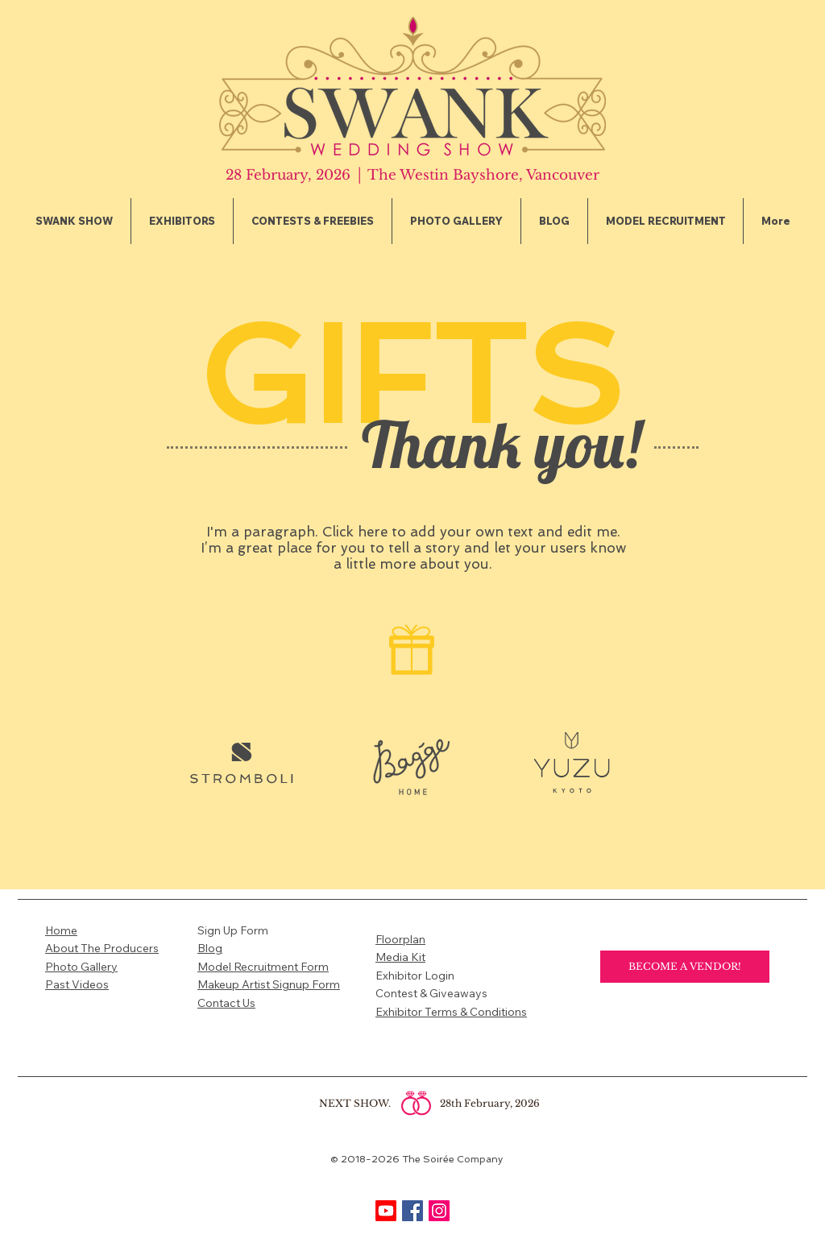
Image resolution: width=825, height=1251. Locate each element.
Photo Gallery (81, 966)
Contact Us (226, 1003)
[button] (182, 221)
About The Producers (102, 948)
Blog (209, 948)
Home (61, 930)
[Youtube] (385, 1210)
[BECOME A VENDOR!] (684, 967)
